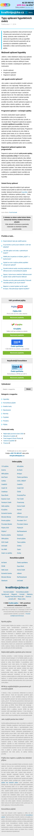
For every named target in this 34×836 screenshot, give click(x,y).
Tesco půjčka (21, 542)
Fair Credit (20, 499)
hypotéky (24, 192)
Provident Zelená (22, 524)
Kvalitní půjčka (13, 603)
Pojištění (6, 417)
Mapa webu (21, 599)
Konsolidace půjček (9, 403)
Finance (5, 443)
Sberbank (20, 535)
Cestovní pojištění (9, 441)
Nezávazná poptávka (17, 317)
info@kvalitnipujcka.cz (17, 456)
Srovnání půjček (8, 592)
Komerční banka (6, 513)
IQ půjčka (4, 510)
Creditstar (4, 492)
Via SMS (4, 549)
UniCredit (4, 546)
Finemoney (20, 502)
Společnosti (5, 594)
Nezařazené (7, 410)
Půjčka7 (4, 531)
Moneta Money (6, 517)
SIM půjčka (5, 538)
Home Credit (21, 506)
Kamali (19, 510)
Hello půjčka (5, 506)
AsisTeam (4, 477)
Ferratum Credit (6, 502)
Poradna (6, 421)
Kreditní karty (7, 406)
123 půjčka (4, 466)
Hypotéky (6, 399)
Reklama (30, 594)
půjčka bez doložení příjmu (9, 782)
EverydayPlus (21, 495)
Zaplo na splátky (6, 553)
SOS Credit (4, 542)
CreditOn (20, 484)
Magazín (14, 594)
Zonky (19, 553)
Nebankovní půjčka (9, 436)
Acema (3, 470)
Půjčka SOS (5, 528)
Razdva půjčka (6, 535)
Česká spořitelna (22, 477)
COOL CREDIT (21, 481)
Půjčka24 (20, 528)
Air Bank (19, 470)
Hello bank (4, 570)
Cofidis (3, 481)
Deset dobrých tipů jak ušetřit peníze (14, 241)
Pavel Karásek (13, 212)
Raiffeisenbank (22, 531)
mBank (19, 513)
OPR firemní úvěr (22, 517)
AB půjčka (20, 466)
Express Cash (5, 499)
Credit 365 (20, 488)
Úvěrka (19, 546)
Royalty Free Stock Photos (13, 596)
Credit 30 (4, 488)
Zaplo (19, 549)
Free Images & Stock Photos (12, 438)
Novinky (5, 413)
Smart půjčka (21, 538)
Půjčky (5, 424)
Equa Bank (4, 495)
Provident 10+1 (22, 520)
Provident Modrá (6, 524)
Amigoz (19, 473)
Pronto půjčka (5, 520)
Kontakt (21, 594)
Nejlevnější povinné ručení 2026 (13, 434)
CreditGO (4, 484)
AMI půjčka (5, 473)
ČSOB (19, 492)
